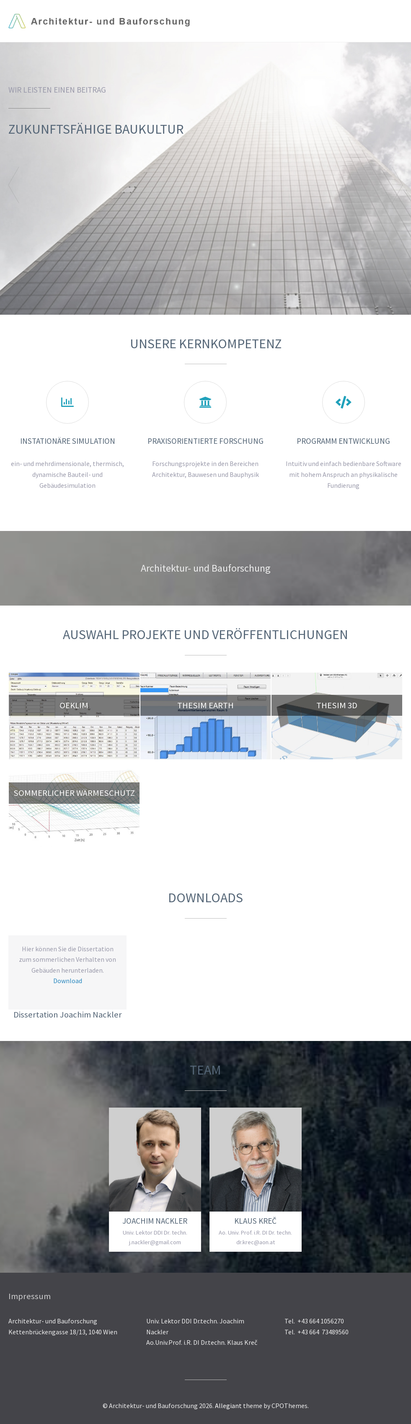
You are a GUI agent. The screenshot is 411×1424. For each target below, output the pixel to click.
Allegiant (228, 1405)
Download (67, 980)
